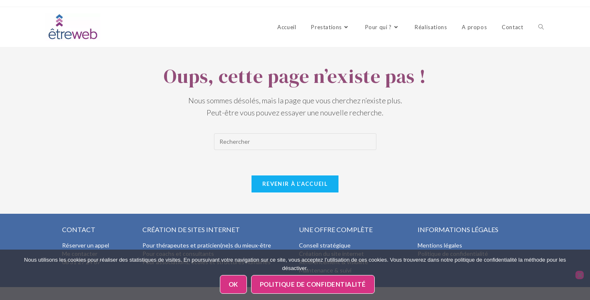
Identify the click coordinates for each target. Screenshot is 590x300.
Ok (233, 284)
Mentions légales (440, 245)
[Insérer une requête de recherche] (295, 141)
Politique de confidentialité (313, 284)
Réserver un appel (85, 245)
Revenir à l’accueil (295, 183)
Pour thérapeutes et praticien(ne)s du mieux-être (206, 245)
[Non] (579, 275)
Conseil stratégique (325, 245)
